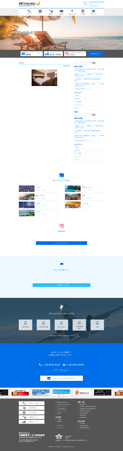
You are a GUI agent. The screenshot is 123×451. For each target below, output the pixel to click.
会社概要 (59, 419)
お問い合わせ (95, 53)
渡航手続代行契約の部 (85, 410)
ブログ (76, 108)
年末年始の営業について (81, 88)
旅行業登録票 (83, 404)
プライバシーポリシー (62, 411)
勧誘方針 (59, 413)
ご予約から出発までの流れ (63, 404)
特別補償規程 (83, 417)
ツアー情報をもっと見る (61, 285)
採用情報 (59, 421)
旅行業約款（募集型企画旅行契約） (88, 406)
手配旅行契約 (83, 415)
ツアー (38, 190)
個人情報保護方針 (61, 408)
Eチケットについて (61, 406)
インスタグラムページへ (61, 243)
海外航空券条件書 (84, 425)
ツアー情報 (77, 101)
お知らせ (77, 98)
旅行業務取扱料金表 (84, 427)
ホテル (44, 190)
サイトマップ (60, 427)
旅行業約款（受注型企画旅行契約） (88, 408)
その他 (76, 95)
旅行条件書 (82, 423)
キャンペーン (78, 104)
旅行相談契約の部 (84, 413)
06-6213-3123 (52, 365)
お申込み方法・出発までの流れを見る (61, 335)
